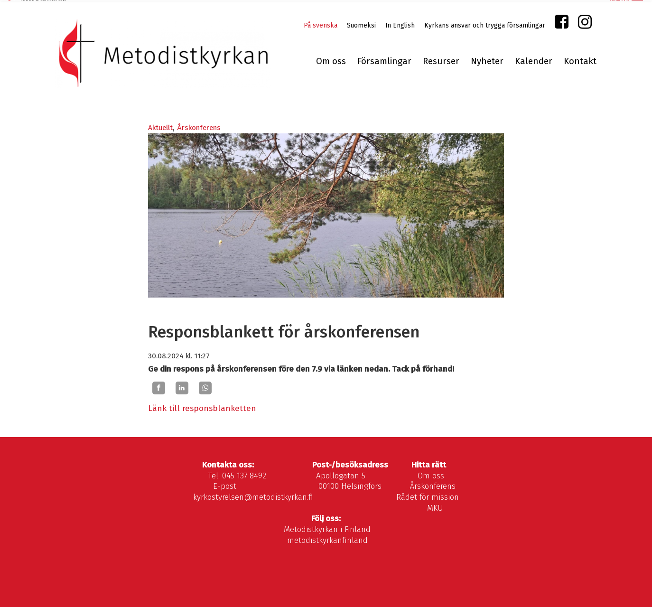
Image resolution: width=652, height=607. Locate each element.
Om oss (331, 61)
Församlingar (384, 61)
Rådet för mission (427, 497)
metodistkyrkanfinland (327, 539)
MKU (435, 507)
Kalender (533, 61)
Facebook (561, 23)
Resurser (441, 61)
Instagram (585, 23)
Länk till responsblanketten (202, 408)
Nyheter (487, 61)
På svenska (320, 25)
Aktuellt (160, 127)
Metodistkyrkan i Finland (327, 529)
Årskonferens (199, 127)
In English (400, 25)
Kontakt (580, 61)
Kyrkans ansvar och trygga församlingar (484, 25)
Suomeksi (361, 25)
